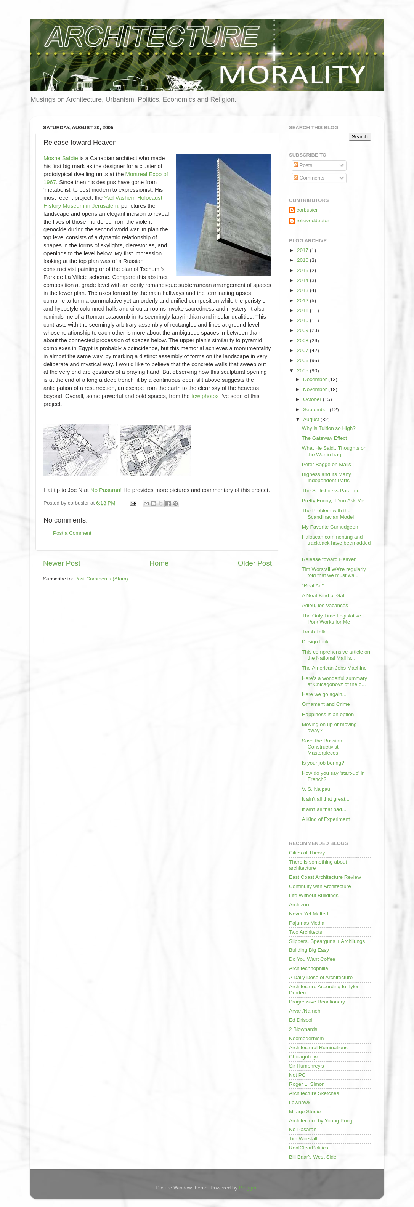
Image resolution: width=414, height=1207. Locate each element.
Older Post (255, 563)
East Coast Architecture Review (325, 877)
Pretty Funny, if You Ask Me (333, 500)
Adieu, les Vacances (325, 605)
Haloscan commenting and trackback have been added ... (336, 543)
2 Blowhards (303, 1029)
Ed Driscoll (301, 1020)
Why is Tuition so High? (329, 428)
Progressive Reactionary (317, 1002)
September (316, 409)
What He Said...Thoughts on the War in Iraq (334, 451)
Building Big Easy (309, 950)
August (312, 419)
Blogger (248, 1188)
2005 (303, 370)
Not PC (297, 1075)
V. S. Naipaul (317, 789)
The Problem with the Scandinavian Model (328, 513)
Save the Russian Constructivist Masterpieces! (322, 747)
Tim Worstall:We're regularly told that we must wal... (334, 572)
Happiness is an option (328, 714)
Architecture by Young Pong (321, 1121)
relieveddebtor (313, 220)
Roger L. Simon (307, 1084)
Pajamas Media (306, 923)
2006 (303, 360)
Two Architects (305, 932)
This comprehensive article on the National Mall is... (336, 655)
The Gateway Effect (324, 438)
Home (158, 563)
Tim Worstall (303, 1138)
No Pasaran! (107, 490)
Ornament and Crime (326, 704)
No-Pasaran (302, 1129)
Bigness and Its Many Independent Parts (326, 477)
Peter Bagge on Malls (326, 464)
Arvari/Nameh (305, 1011)
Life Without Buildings (314, 895)
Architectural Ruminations (318, 1047)
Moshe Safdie (60, 158)
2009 (303, 330)
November (315, 389)
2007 (303, 350)
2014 (303, 280)
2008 (303, 340)
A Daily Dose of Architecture (321, 977)
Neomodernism (306, 1038)
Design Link (315, 641)
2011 (303, 310)
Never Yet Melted (308, 914)
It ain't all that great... (326, 799)
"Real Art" (313, 585)
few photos (205, 396)
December (315, 379)
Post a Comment (72, 533)
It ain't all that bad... (324, 809)
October (313, 399)
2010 (303, 320)
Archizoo (299, 904)
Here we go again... (324, 694)
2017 (303, 250)
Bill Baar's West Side (313, 1157)
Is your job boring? (323, 763)
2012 (303, 300)
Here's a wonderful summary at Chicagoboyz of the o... (334, 681)
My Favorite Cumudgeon (330, 527)
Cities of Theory (307, 853)
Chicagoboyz (304, 1057)
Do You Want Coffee (312, 959)
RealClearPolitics (308, 1148)
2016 (303, 260)
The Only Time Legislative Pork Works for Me (331, 619)
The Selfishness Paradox (330, 491)
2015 (303, 270)
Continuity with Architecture (320, 886)
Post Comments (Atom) (101, 579)
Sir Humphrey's (306, 1066)
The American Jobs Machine (334, 668)
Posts (303, 165)
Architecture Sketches (314, 1093)
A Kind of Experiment (326, 819)
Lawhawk (299, 1102)
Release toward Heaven (329, 559)
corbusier (307, 210)
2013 (303, 290)
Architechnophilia (308, 968)
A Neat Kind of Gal (323, 595)
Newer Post (61, 563)
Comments (309, 178)
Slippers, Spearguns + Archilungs (327, 941)
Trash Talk (314, 632)
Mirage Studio (305, 1111)
